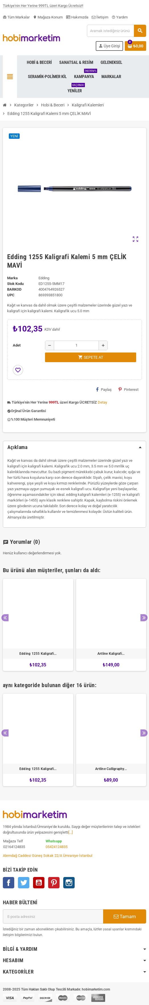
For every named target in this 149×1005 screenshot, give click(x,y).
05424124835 (57, 847)
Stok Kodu (15, 284)
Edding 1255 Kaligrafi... (38, 654)
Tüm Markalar (16, 17)
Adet (17, 345)
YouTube (38, 882)
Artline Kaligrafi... (111, 654)
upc (11, 295)
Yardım (120, 17)
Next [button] (144, 617)
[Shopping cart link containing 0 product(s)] (135, 46)
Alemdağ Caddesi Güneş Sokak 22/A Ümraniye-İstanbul (47, 855)
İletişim (100, 17)
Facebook (8, 882)
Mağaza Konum (48, 17)
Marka (12, 278)
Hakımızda (77, 17)
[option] (38, 625)
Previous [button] (5, 617)
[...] (70, 832)
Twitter (23, 882)
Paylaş (104, 389)
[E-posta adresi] (53, 916)
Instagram (69, 882)
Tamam (125, 916)
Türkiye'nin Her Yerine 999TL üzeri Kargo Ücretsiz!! (43, 7)
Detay (102, 402)
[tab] (74, 447)
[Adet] (76, 345)
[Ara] (116, 31)
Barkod (14, 289)
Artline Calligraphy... (111, 769)
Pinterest (128, 389)
